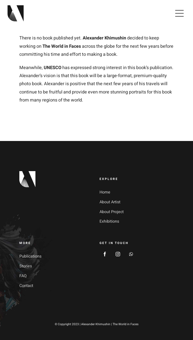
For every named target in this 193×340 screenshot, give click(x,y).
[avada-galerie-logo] (16, 7)
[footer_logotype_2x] (27, 173)
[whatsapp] (131, 254)
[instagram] (118, 254)
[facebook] (105, 254)
